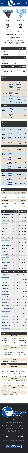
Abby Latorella (11, 109)
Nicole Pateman (5, 262)
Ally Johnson (4, 234)
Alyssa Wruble (11, 85)
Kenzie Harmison (5, 206)
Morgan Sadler (5, 225)
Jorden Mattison (5, 197)
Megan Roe (4, 282)
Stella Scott (4, 288)
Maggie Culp (11, 99)
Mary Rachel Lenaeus (7, 308)
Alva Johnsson (5, 305)
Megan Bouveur (18, 102)
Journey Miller (5, 302)
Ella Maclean (9, 162)
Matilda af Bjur (5, 294)
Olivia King (4, 259)
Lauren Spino (10, 154)
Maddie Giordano (6, 237)
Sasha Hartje (9, 167)
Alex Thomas (5, 322)
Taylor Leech (11, 92)
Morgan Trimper (5, 240)
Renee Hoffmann (9, 138)
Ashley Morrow (5, 285)
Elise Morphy (4, 254)
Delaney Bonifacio (6, 325)
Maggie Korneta (19, 98)
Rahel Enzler (4, 223)
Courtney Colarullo (18, 88)
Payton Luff (4, 291)
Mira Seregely (18, 115)
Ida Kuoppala (9, 178)
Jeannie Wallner (10, 174)
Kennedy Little (5, 257)
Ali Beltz (3, 231)
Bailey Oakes (4, 251)
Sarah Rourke (5, 296)
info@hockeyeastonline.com (14, 422)
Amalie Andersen (18, 83)
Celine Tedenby (19, 93)
